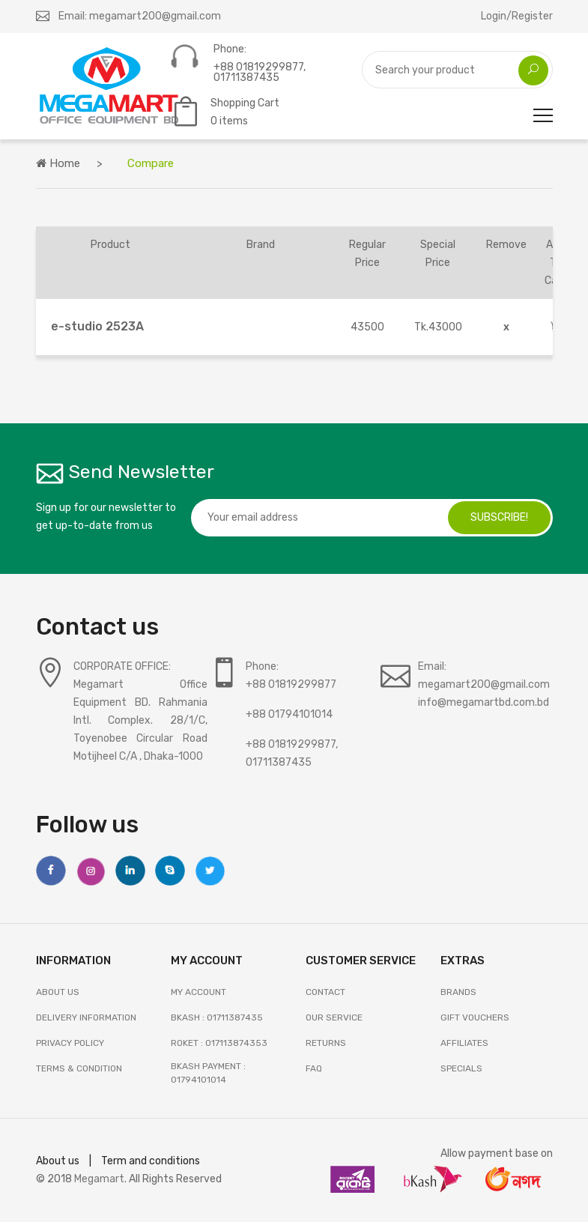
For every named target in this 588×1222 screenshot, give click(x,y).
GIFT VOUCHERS (474, 1017)
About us (57, 1161)
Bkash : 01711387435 (217, 1017)
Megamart (99, 1179)
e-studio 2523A (97, 326)
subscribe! (499, 517)
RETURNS (326, 1043)
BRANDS (458, 992)
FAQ (314, 1068)
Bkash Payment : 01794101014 (208, 1073)
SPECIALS (461, 1068)
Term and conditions (150, 1161)
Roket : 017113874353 (219, 1043)
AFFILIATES (464, 1043)
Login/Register (517, 16)
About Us (57, 992)
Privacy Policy (70, 1043)
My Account (198, 992)
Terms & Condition (79, 1068)
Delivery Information (86, 1017)
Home (58, 163)
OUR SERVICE (334, 1017)
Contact (325, 992)
